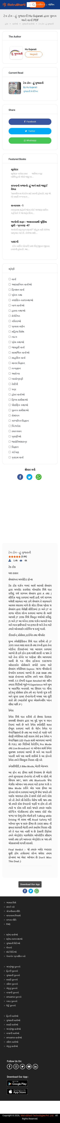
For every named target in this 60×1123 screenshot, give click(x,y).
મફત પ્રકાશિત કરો (37, 4)
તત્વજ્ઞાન (16, 368)
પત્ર (14, 389)
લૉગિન (51, 4)
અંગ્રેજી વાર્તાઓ (13, 1029)
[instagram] (16, 1066)
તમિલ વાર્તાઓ (12, 1042)
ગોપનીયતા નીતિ (13, 911)
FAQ (8, 924)
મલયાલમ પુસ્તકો (14, 997)
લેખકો (9, 947)
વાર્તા (14, 279)
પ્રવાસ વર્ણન (18, 326)
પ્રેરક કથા (17, 295)
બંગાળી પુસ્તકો (12, 992)
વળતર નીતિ (11, 920)
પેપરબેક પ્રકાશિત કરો (16, 956)
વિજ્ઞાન (15, 447)
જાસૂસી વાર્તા (18, 347)
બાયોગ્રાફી (17, 378)
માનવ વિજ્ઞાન (18, 363)
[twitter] (22, 1066)
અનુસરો (34, 54)
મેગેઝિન (16, 315)
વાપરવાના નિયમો (13, 915)
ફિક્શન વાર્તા (18, 289)
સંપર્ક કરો (10, 907)
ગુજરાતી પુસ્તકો (13, 975)
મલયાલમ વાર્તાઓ (14, 1037)
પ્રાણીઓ (16, 436)
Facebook (30, 121)
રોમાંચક (16, 415)
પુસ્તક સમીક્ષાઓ (20, 410)
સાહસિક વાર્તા (18, 357)
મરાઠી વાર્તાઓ (12, 1024)
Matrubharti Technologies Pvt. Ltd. (37, 1115)
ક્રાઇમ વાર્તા (18, 457)
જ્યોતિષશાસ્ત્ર (19, 441)
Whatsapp (30, 140)
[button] (33, 4)
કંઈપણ (15, 452)
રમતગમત (17, 431)
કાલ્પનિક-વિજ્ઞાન (20, 420)
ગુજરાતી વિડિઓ (13, 943)
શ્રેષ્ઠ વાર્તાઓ (12, 934)
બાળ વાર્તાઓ (18, 305)
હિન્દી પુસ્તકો (12, 971)
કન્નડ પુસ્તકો (11, 1001)
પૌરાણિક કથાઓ (20, 405)
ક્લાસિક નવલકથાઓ (22, 300)
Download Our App (30, 884)
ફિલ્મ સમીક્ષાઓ (20, 399)
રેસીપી (15, 384)
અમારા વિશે (11, 902)
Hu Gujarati (30, 49)
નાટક (14, 336)
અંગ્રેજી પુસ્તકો (13, 966)
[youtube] (29, 1066)
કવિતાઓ (16, 321)
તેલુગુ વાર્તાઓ (12, 1046)
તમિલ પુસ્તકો (12, 984)
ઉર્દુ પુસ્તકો (11, 1005)
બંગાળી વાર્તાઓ (12, 1033)
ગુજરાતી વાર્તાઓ (13, 1020)
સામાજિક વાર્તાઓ (20, 352)
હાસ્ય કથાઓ (18, 310)
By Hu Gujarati (30, 87)
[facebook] (9, 1066)
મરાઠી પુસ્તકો (12, 979)
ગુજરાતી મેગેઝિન (30, 91)
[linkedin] (35, 1066)
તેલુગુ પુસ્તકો (12, 988)
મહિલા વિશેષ (18, 331)
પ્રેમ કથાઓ (18, 342)
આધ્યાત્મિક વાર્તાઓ (22, 284)
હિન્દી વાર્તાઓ (12, 1016)
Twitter (30, 131)
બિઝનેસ (16, 426)
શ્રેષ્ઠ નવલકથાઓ (14, 939)
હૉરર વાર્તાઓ (18, 394)
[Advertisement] (31, 514)
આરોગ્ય (16, 373)
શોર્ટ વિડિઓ (11, 952)
